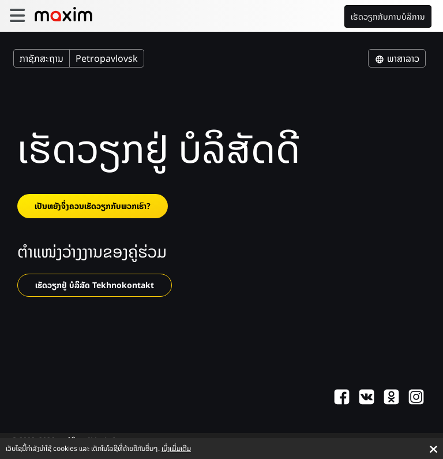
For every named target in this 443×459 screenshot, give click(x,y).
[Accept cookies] (433, 449)
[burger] (17, 16)
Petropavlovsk (107, 58)
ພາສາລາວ (396, 58)
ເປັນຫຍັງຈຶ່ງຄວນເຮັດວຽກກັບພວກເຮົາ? (93, 205)
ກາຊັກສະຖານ (41, 58)
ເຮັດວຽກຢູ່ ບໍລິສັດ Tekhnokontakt (94, 285)
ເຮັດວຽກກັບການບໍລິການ (388, 16)
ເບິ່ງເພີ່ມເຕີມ (176, 448)
